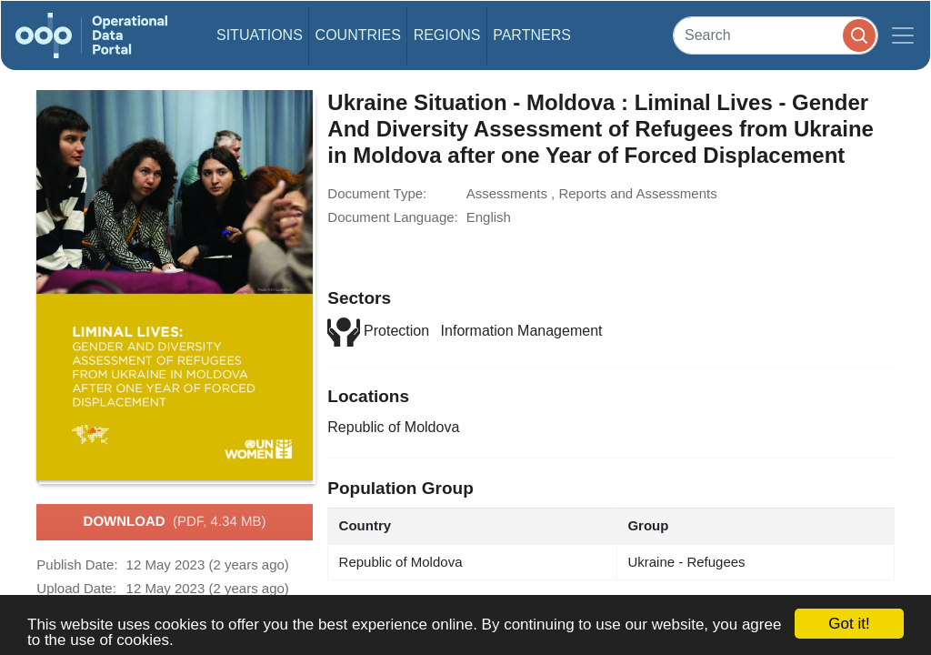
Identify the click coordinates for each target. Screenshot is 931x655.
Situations (259, 35)
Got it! (848, 623)
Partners (532, 35)
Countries (358, 35)
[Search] (775, 35)
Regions (447, 35)
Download (175, 522)
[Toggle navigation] (902, 35)
